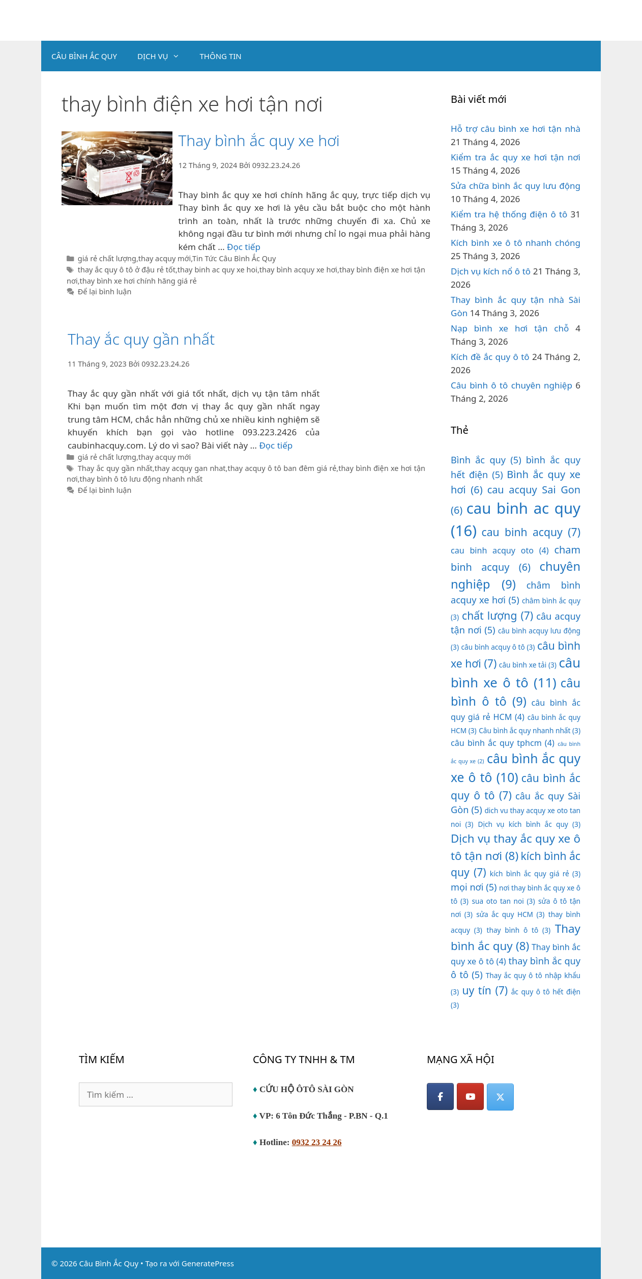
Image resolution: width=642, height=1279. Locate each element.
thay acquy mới (164, 258)
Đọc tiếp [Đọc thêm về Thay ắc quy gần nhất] (276, 445)
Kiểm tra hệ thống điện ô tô (509, 214)
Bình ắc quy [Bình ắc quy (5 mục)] (486, 460)
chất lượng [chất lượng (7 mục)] (497, 615)
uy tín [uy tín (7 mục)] (485, 990)
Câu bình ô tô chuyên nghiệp (511, 385)
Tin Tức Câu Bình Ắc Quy (234, 258)
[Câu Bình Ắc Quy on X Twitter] (500, 1096)
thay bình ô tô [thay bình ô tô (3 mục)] (519, 930)
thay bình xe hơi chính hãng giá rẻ (138, 281)
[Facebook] (440, 1096)
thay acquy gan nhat (190, 468)
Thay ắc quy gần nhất (141, 338)
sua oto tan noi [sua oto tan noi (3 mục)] (503, 901)
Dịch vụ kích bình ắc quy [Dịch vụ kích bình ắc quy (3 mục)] (529, 824)
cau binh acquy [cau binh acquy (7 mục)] (531, 531)
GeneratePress (208, 1263)
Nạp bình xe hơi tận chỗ (510, 328)
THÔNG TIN (221, 56)
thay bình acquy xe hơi (298, 269)
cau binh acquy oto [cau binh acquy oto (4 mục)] (500, 550)
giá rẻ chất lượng (107, 258)
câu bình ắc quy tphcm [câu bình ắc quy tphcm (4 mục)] (503, 742)
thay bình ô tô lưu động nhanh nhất (141, 479)
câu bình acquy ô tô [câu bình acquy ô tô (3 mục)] (498, 647)
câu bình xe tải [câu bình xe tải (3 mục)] (528, 665)
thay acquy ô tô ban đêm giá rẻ (281, 468)
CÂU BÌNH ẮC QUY (84, 56)
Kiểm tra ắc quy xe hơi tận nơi (515, 157)
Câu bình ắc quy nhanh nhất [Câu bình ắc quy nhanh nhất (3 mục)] (529, 730)
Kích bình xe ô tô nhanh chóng (515, 242)
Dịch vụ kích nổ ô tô (491, 271)
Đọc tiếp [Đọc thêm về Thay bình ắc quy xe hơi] (243, 247)
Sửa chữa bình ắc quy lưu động (515, 185)
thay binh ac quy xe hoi (217, 269)
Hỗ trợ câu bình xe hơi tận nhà (515, 128)
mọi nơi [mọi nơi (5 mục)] (474, 887)
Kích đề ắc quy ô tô (490, 357)
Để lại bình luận (105, 291)
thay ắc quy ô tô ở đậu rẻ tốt (127, 269)
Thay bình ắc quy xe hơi (258, 140)
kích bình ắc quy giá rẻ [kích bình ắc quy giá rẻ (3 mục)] (535, 873)
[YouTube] (470, 1096)
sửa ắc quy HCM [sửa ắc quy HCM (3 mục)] (510, 914)
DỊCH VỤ (163, 56)
